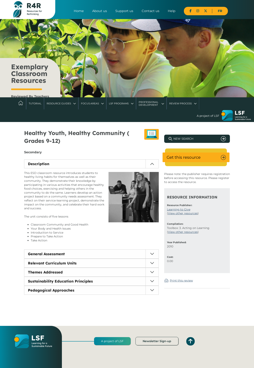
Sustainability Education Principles (60, 281)
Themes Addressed (45, 272)
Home (79, 11)
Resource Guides (59, 103)
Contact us (150, 11)
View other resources (183, 213)
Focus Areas (90, 103)
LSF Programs (119, 103)
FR (220, 11)
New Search (183, 138)
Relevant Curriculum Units (52, 263)
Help (171, 11)
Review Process (180, 103)
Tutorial (35, 103)
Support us (124, 11)
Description (38, 164)
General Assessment (46, 254)
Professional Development (148, 103)
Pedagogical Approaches (51, 290)
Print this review (181, 280)
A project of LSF (112, 341)
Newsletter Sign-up (157, 341)
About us (99, 11)
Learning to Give (178, 209)
